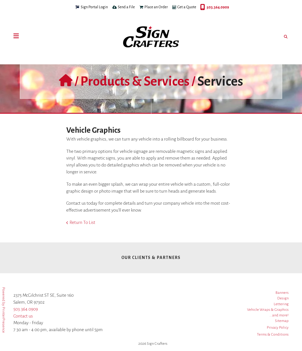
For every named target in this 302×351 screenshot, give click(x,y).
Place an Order (156, 7)
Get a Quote (186, 7)
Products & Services (135, 81)
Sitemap (282, 321)
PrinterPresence (4, 320)
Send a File (126, 7)
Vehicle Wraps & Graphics (268, 310)
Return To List (82, 222)
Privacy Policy (278, 328)
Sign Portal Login (94, 7)
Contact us (23, 315)
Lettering (281, 304)
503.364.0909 (201, 7)
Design (283, 298)
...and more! (279, 315)
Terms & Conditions (273, 334)
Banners (282, 293)
